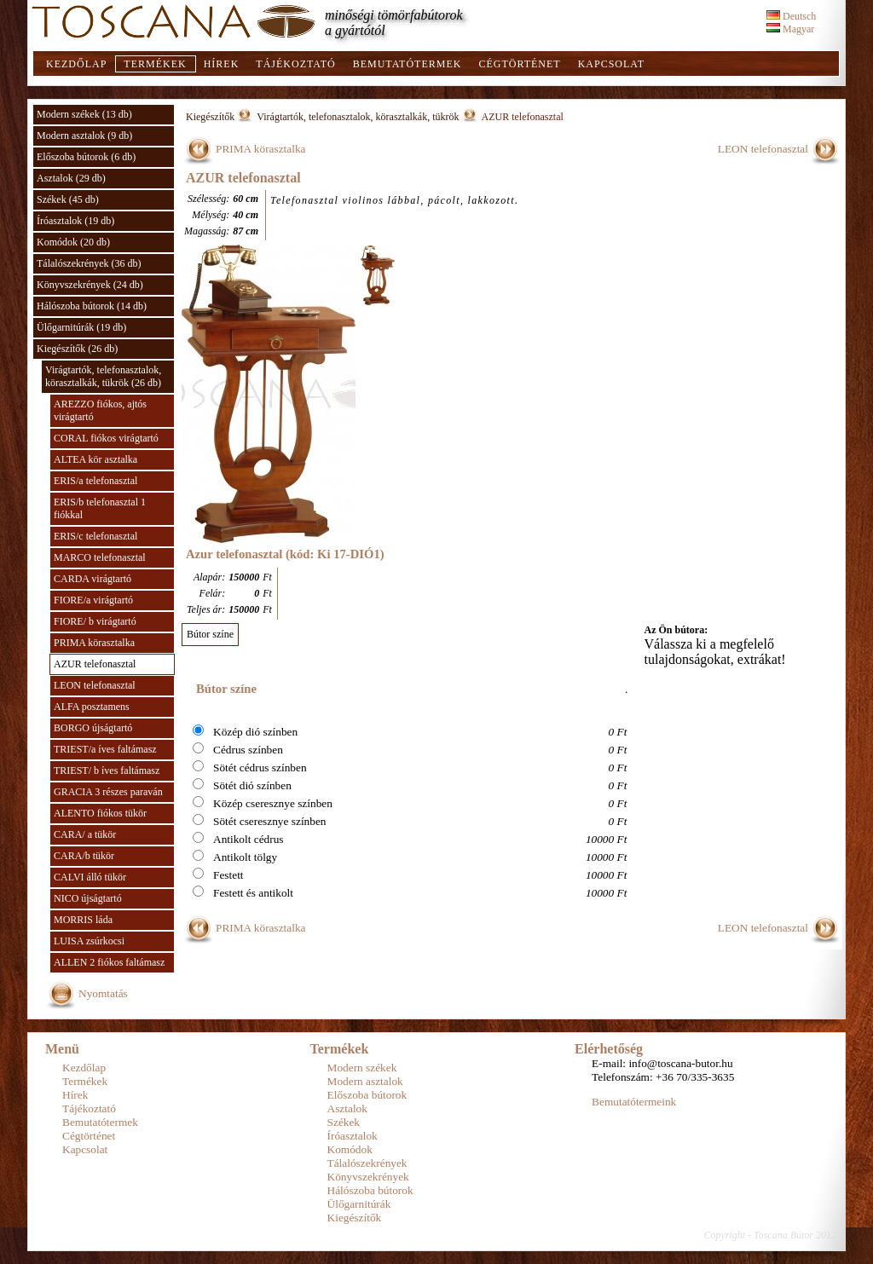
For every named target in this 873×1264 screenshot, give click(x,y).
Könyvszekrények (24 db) (90, 285)
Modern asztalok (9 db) (84, 135)
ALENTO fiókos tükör (100, 813)
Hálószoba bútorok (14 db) (92, 306)
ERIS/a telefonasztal (95, 481)
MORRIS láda (83, 920)
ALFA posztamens (92, 707)
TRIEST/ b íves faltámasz (106, 770)
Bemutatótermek (407, 64)
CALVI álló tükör (90, 877)
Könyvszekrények (368, 1176)
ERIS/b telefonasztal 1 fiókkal (100, 508)
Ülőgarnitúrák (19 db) (81, 327)
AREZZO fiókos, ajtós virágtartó (100, 410)
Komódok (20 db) (73, 242)
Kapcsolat (611, 64)
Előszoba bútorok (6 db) (86, 157)
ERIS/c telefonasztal (95, 536)
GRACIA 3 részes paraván (108, 792)
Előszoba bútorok (367, 1094)
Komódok (350, 1149)
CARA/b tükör (84, 856)
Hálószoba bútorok (370, 1190)
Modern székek (362, 1067)
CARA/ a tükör (85, 834)
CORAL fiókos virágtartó (106, 438)
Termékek (155, 64)
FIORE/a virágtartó (93, 600)
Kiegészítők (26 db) (77, 349)
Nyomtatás (103, 993)
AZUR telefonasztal (95, 664)
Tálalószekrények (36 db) (89, 263)
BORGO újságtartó (93, 728)
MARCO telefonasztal (100, 557)
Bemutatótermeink (634, 1101)
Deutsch (791, 16)
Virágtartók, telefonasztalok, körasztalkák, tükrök (358, 117)
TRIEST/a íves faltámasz (105, 749)
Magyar (790, 29)
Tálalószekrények (367, 1163)
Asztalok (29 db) (71, 178)
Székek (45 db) (68, 199)
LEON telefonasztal (95, 685)
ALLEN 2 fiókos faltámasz (109, 962)
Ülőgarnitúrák (359, 1204)
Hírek (222, 64)
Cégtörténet (519, 64)
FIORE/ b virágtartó (95, 621)
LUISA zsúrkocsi (89, 941)
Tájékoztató (295, 64)
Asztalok (347, 1108)
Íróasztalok (352, 1135)
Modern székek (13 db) (84, 114)
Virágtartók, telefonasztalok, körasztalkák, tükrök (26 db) (103, 376)
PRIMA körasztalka (94, 643)
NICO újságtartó (88, 898)
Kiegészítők (210, 117)
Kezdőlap (76, 64)
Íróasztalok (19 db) (75, 221)
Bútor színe (210, 634)
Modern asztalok (365, 1081)
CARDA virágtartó (92, 579)
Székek (344, 1122)
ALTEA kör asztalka (95, 459)
